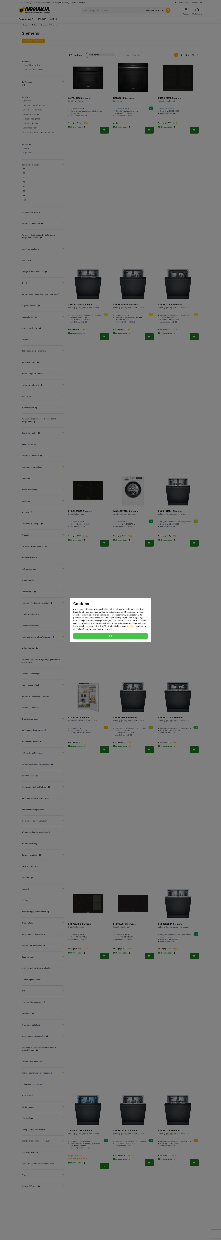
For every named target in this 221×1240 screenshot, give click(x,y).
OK (110, 636)
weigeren (131, 626)
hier (79, 623)
